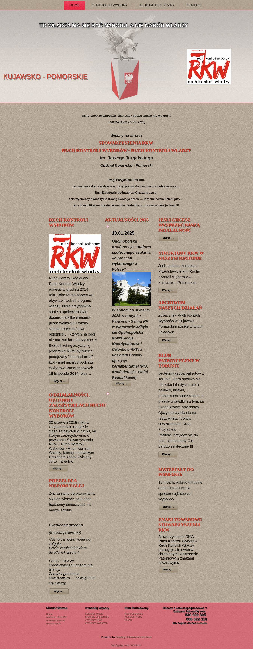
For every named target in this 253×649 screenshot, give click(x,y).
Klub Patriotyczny (156, 5)
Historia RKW (53, 623)
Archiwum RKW (93, 619)
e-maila (202, 622)
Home (75, 5)
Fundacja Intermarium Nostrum (134, 637)
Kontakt (194, 5)
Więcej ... (59, 381)
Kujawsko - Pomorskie (86, 76)
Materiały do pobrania (97, 616)
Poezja (128, 619)
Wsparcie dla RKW (56, 617)
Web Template (117, 645)
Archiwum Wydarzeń (96, 622)
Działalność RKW (55, 620)
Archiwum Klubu (133, 616)
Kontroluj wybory (94, 613)
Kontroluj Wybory (109, 5)
